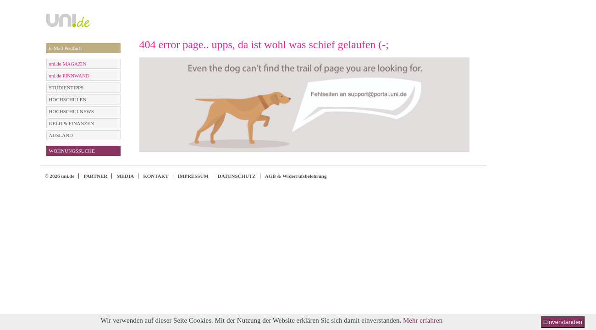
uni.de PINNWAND (69, 75)
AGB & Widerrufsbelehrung (296, 176)
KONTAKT (155, 176)
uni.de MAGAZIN (68, 63)
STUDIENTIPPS (66, 87)
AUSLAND (61, 135)
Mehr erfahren (422, 320)
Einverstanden (562, 322)
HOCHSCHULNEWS (71, 111)
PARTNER (95, 176)
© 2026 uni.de (60, 176)
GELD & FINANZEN (71, 123)
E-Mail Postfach (65, 48)
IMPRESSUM (193, 176)
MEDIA (125, 176)
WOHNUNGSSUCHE (72, 151)
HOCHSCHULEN (68, 99)
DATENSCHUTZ (237, 176)
